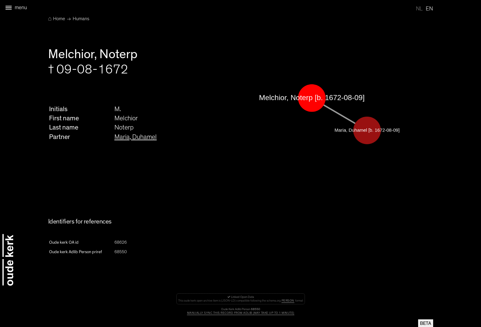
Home (56, 18)
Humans (81, 18)
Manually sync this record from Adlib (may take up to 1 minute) (240, 312)
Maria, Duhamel (135, 136)
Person (288, 300)
